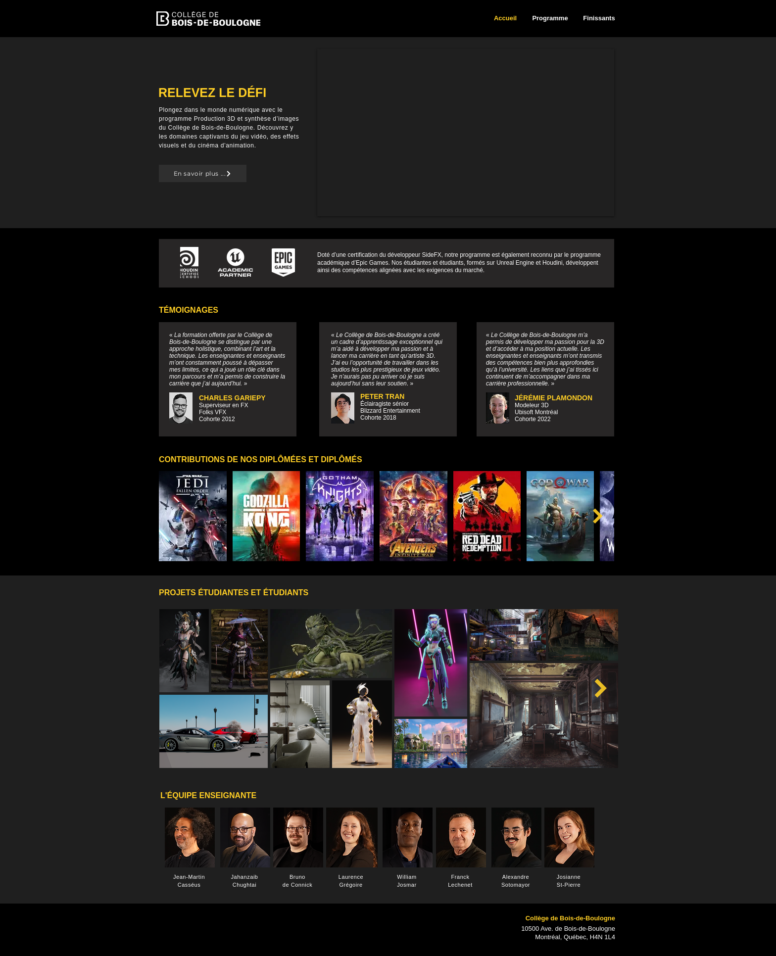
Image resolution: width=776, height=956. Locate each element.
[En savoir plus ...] (202, 173)
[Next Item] (598, 516)
